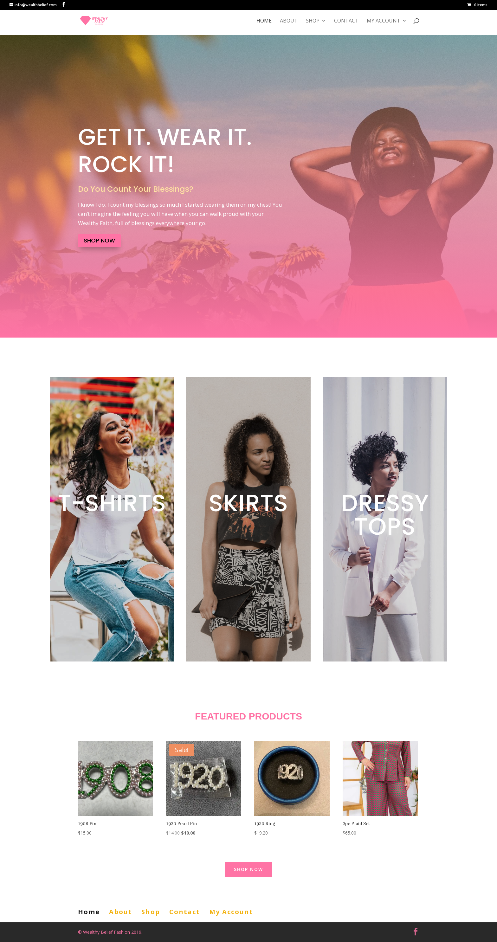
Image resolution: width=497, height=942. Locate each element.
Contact (346, 21)
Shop (313, 21)
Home (264, 21)
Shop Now (99, 240)
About (289, 21)
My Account (383, 21)
